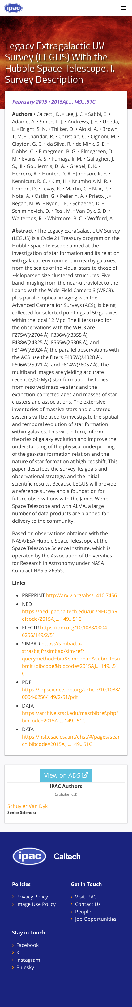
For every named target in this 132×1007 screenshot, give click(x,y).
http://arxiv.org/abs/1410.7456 (81, 595)
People (83, 911)
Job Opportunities (96, 919)
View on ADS (66, 775)
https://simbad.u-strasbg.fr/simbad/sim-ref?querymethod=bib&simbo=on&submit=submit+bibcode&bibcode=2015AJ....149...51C (71, 658)
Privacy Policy (32, 896)
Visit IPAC (85, 896)
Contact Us (88, 904)
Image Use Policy (36, 904)
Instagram (28, 959)
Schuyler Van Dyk (27, 806)
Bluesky (25, 967)
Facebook (27, 945)
